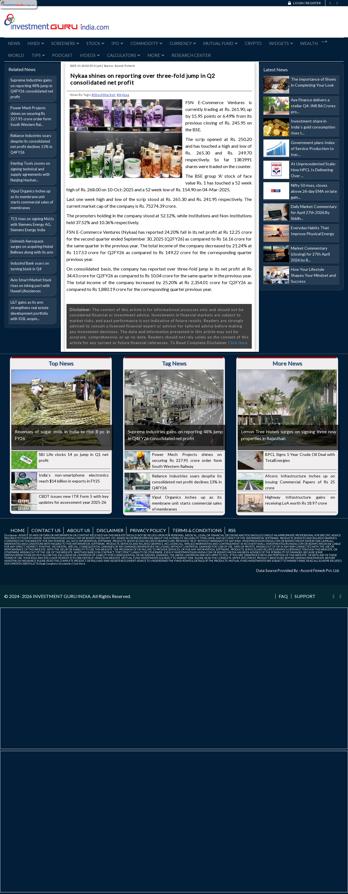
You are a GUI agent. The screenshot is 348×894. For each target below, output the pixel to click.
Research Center (191, 55)
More (155, 55)
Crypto (253, 43)
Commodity (146, 43)
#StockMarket (104, 95)
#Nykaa (123, 95)
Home (17, 530)
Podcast (62, 55)
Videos (90, 55)
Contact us (46, 530)
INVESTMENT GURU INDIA (62, 596)
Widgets (281, 43)
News (14, 43)
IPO (117, 43)
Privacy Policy (148, 530)
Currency (182, 43)
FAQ (283, 596)
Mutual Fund (220, 43)
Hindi (35, 43)
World (16, 55)
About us (78, 530)
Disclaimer (109, 530)
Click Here (238, 342)
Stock (95, 43)
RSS (232, 530)
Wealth (309, 43)
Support (305, 596)
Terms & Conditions (197, 530)
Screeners (65, 43)
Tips (38, 55)
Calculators (123, 55)
